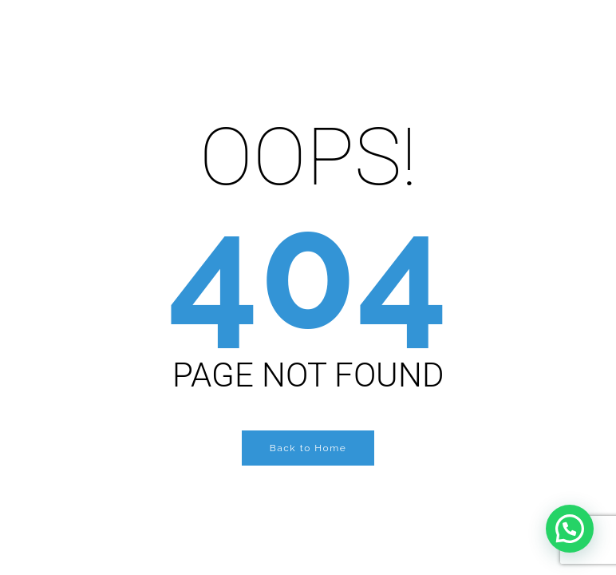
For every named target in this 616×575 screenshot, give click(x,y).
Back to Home (308, 448)
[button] (570, 529)
